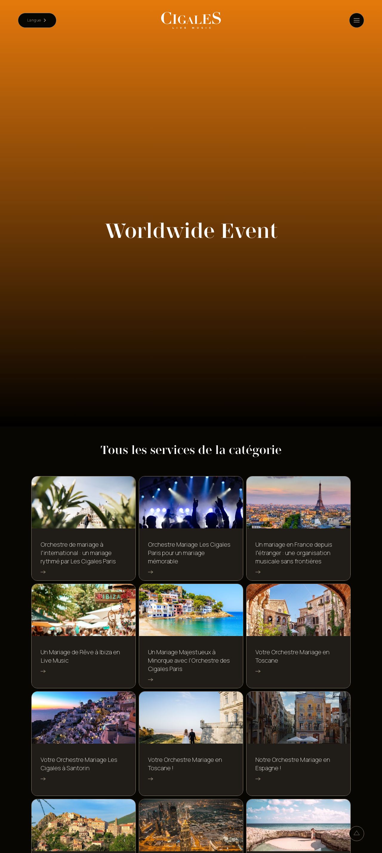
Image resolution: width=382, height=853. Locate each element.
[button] (37, 20)
